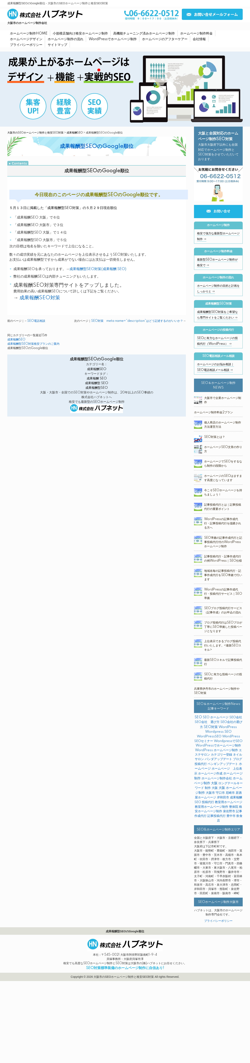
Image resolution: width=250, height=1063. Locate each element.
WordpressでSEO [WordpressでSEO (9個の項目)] (228, 741)
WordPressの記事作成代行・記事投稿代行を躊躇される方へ (222, 523)
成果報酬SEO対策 (39, 297)
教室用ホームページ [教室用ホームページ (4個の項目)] (228, 802)
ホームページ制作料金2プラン (213, 412)
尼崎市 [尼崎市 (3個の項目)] (230, 793)
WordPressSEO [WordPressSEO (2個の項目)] (209, 736)
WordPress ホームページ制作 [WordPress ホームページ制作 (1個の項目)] (216, 750)
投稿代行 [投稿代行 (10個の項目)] (208, 802)
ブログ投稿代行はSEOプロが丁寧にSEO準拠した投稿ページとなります (223, 627)
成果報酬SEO (75, 132)
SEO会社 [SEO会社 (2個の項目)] (235, 717)
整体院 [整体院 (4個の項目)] (233, 807)
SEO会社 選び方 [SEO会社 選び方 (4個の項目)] (207, 722)
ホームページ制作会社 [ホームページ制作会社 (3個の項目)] (217, 778)
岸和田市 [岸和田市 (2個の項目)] (223, 797)
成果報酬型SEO (96, 388)
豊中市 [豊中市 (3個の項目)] (231, 816)
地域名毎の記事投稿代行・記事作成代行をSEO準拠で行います (223, 575)
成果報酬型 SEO (96, 383)
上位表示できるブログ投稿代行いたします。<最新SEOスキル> (222, 646)
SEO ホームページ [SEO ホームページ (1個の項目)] (215, 717)
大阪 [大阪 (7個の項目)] (215, 788)
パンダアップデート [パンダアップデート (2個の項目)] (218, 759)
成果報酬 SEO (97, 378)
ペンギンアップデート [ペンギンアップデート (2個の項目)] (223, 764)
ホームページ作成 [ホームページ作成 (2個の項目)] (210, 773)
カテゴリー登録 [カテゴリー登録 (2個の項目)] (221, 754)
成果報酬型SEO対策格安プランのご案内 (33, 344)
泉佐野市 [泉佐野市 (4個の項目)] (229, 811)
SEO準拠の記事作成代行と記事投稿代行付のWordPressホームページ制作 (223, 542)
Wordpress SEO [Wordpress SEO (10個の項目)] (218, 731)
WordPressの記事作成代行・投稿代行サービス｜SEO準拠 (223, 594)
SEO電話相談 (36, 321)
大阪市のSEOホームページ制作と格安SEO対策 (35, 132)
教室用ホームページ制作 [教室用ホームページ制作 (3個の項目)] (211, 807)
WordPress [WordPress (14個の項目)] (228, 727)
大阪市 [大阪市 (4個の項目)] (210, 793)
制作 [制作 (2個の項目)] (208, 788)
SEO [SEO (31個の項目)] (198, 717)
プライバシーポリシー (218, 921)
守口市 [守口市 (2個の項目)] (220, 793)
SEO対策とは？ (214, 437)
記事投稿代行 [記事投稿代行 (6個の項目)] (216, 816)
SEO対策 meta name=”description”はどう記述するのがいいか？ (137, 321)
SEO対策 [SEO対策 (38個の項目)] (211, 727)
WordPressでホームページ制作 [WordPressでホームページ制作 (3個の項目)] (218, 745)
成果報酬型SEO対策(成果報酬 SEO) (97, 269)
